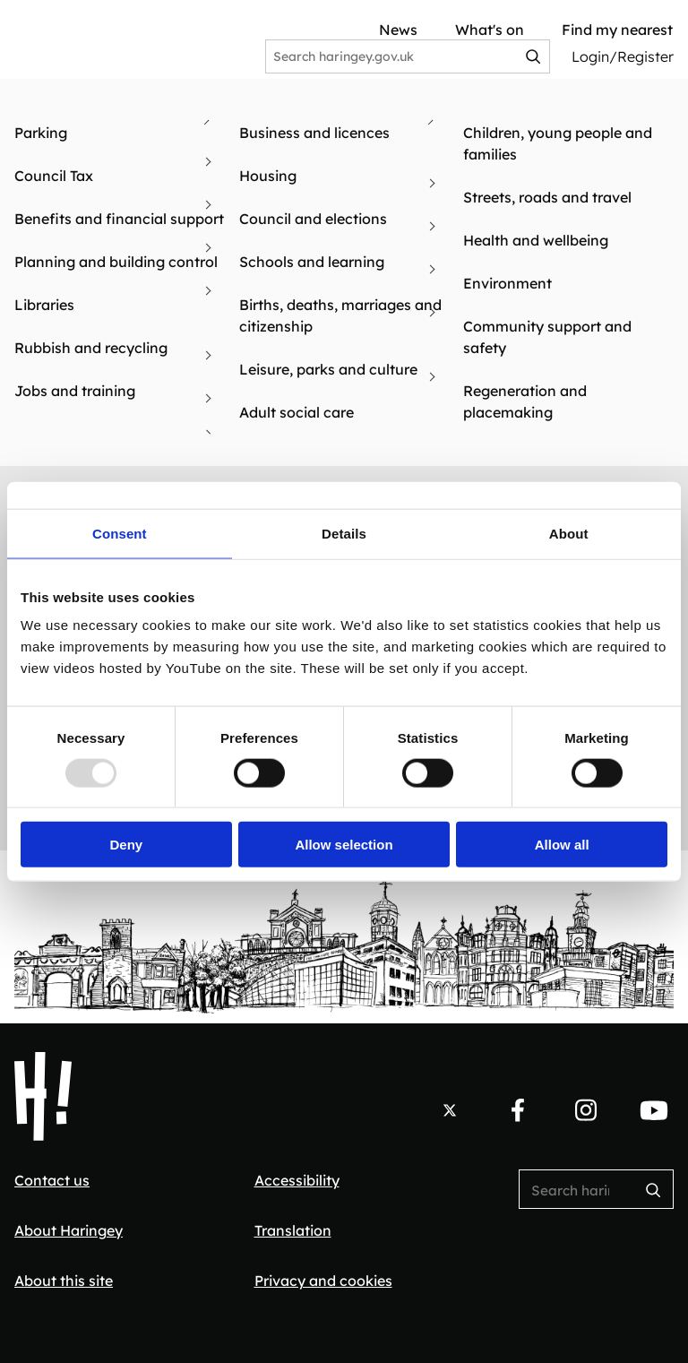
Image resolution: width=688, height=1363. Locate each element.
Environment (507, 283)
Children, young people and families (557, 143)
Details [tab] (344, 532)
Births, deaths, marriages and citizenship (340, 315)
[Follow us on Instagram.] (586, 1110)
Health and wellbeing (535, 240)
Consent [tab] (119, 532)
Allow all (562, 844)
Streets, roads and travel (547, 197)
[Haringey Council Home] (43, 1096)
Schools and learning (311, 262)
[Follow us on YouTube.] (654, 1110)
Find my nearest (617, 30)
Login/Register (623, 56)
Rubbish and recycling (91, 348)
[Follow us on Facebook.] (518, 1110)
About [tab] (569, 532)
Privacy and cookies (323, 1281)
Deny (125, 844)
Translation (292, 1230)
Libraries (44, 305)
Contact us (52, 1180)
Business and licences (314, 133)
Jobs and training (74, 391)
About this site (63, 1281)
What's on (489, 30)
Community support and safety (547, 337)
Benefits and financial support (119, 219)
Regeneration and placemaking (525, 401)
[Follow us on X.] (449, 1110)
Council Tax (53, 176)
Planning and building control (116, 262)
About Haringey (68, 1230)
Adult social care (296, 412)
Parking (40, 133)
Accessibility (297, 1180)
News (398, 30)
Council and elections (313, 219)
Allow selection (343, 844)
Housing (268, 176)
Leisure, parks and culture (328, 369)
